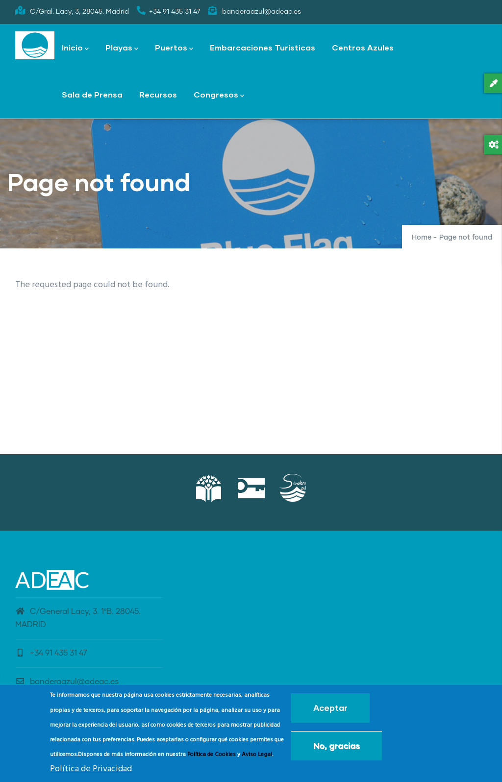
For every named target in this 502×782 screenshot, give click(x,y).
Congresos (219, 95)
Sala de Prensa (92, 94)
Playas (121, 48)
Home (421, 237)
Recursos (158, 94)
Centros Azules (363, 47)
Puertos (174, 48)
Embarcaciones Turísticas (262, 47)
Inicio (75, 48)
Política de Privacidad (91, 770)
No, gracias (336, 747)
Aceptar (330, 709)
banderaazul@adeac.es (67, 681)
